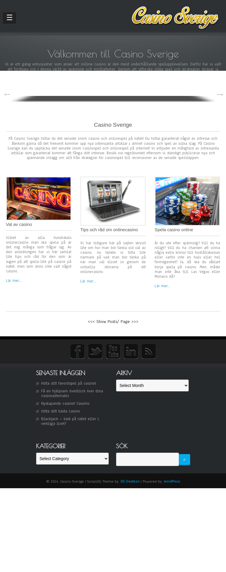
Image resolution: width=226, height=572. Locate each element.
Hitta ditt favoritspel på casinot (68, 380)
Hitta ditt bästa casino (60, 408)
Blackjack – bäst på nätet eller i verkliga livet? (70, 418)
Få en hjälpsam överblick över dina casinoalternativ (72, 390)
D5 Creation (130, 478)
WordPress (172, 478)
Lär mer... (14, 277)
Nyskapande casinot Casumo (65, 400)
